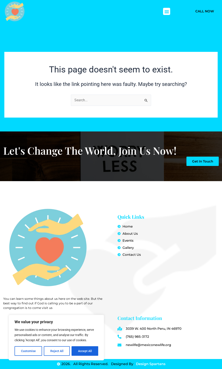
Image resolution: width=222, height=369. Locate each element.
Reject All (57, 351)
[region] (56, 337)
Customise (28, 351)
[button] (166, 11)
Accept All (85, 351)
